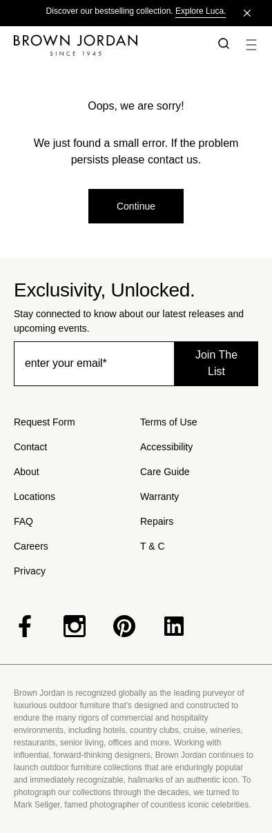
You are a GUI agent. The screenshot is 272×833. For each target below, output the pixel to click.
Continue (136, 206)
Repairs (156, 521)
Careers (31, 546)
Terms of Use (168, 422)
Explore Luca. (200, 11)
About (26, 471)
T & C (152, 546)
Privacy (30, 570)
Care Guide (165, 471)
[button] (221, 44)
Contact (30, 446)
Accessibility (166, 446)
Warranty (159, 496)
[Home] (105, 44)
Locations (34, 496)
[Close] (247, 13)
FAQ (23, 521)
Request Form (44, 422)
